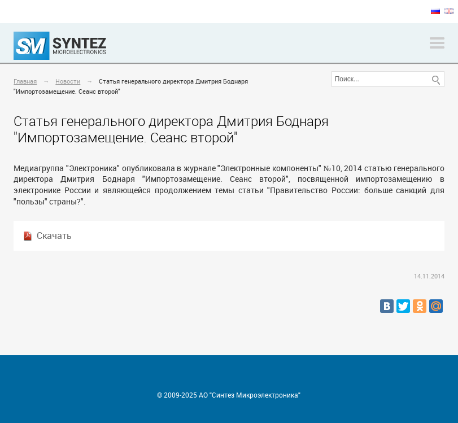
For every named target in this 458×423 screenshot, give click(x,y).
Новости (67, 81)
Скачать (54, 235)
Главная (25, 81)
